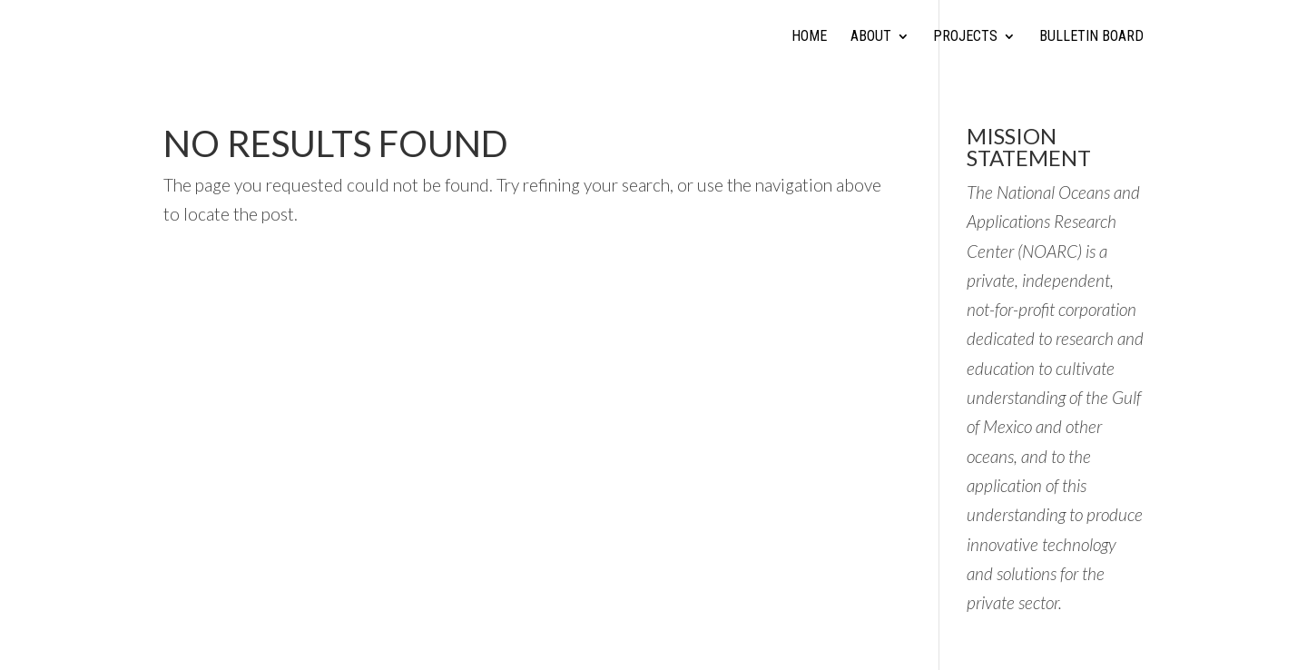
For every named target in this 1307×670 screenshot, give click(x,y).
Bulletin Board (1091, 37)
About (870, 37)
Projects (965, 37)
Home (809, 37)
